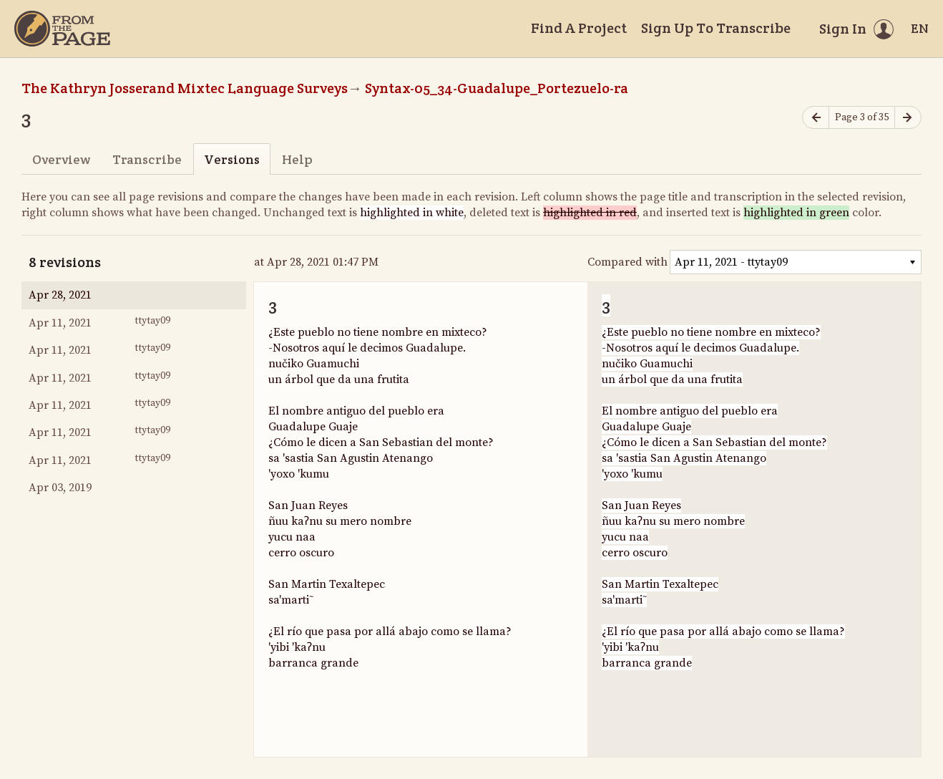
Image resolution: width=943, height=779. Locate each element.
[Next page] (908, 118)
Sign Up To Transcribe (716, 28)
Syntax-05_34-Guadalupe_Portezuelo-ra (496, 88)
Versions (232, 159)
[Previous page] (815, 118)
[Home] (62, 29)
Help (297, 159)
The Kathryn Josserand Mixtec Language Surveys (184, 88)
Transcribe (147, 159)
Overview (61, 159)
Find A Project (579, 28)
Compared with (627, 262)
